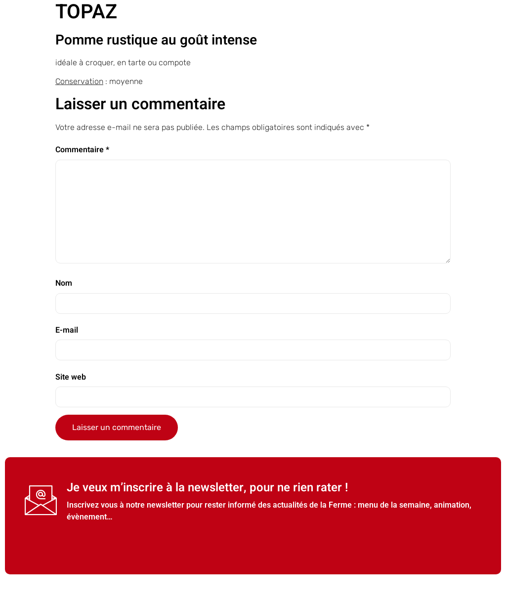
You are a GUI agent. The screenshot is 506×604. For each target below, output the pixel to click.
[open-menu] (496, 38)
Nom (63, 283)
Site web (70, 377)
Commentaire (82, 150)
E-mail (66, 330)
